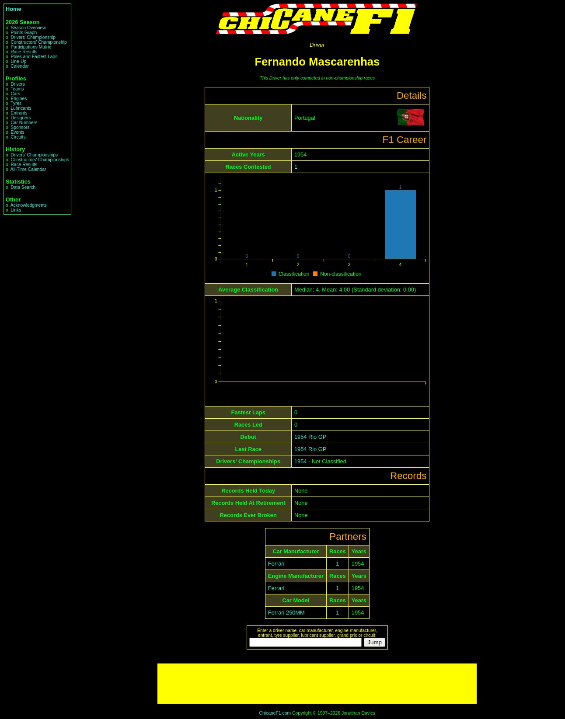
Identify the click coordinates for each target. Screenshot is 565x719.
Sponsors (19, 127)
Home (13, 9)
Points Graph (23, 32)
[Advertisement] (317, 683)
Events (17, 132)
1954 (300, 461)
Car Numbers (23, 122)
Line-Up (18, 61)
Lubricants (20, 108)
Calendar (19, 66)
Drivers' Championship (33, 37)
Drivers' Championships (34, 155)
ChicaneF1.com (275, 713)
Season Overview (27, 27)
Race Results (23, 51)
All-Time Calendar (28, 169)
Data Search (22, 187)
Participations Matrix (30, 47)
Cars (15, 93)
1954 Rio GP (310, 437)
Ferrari (276, 563)
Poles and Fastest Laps (33, 56)
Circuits (17, 137)
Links (15, 210)
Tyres (15, 103)
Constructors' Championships (39, 159)
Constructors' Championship (38, 42)
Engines (18, 98)
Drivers (17, 84)
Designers (20, 117)
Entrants (18, 113)
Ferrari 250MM (286, 612)
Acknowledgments (28, 205)
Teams (17, 89)
